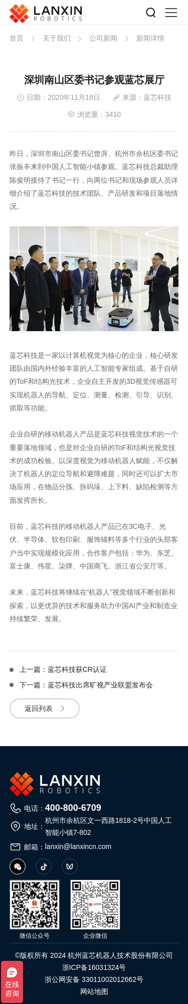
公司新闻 (103, 38)
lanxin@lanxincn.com (78, 846)
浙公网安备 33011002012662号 (94, 979)
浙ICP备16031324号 (94, 967)
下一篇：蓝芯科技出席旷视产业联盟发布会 (86, 685)
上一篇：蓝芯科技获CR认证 (63, 669)
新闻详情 (150, 38)
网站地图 (94, 991)
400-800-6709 (73, 808)
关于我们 (57, 38)
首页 (17, 38)
